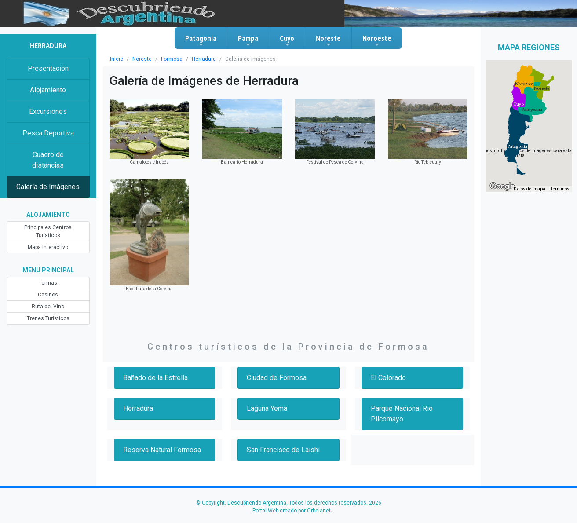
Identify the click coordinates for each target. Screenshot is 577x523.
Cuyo (287, 40)
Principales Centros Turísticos (48, 231)
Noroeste (376, 40)
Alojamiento (48, 90)
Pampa (248, 40)
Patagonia (200, 40)
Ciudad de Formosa (277, 377)
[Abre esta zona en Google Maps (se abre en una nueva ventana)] (502, 186)
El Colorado (388, 377)
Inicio (116, 59)
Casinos (48, 295)
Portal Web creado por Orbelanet (291, 511)
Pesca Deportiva (48, 133)
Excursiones (48, 111)
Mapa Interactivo (48, 247)
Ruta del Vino (48, 307)
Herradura (204, 59)
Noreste (328, 40)
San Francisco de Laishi (283, 450)
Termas (48, 283)
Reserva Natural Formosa (162, 450)
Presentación (48, 68)
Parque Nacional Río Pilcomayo (402, 413)
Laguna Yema (267, 408)
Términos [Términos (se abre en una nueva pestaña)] (560, 189)
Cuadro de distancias (48, 159)
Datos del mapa (529, 189)
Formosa (172, 59)
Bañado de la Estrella (155, 377)
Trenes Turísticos (48, 318)
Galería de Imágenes (48, 187)
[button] (517, 146)
